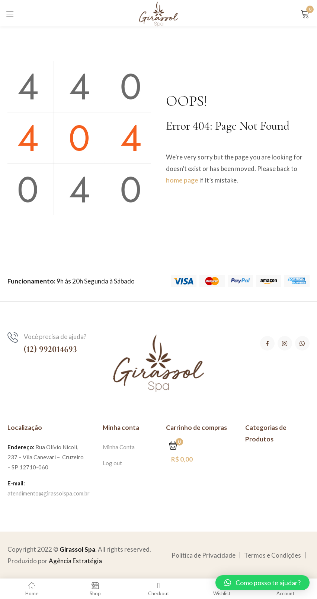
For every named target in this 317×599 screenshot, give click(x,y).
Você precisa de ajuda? (55, 336)
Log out (112, 463)
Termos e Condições (272, 555)
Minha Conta (119, 447)
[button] (262, 582)
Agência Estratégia (75, 561)
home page (182, 180)
